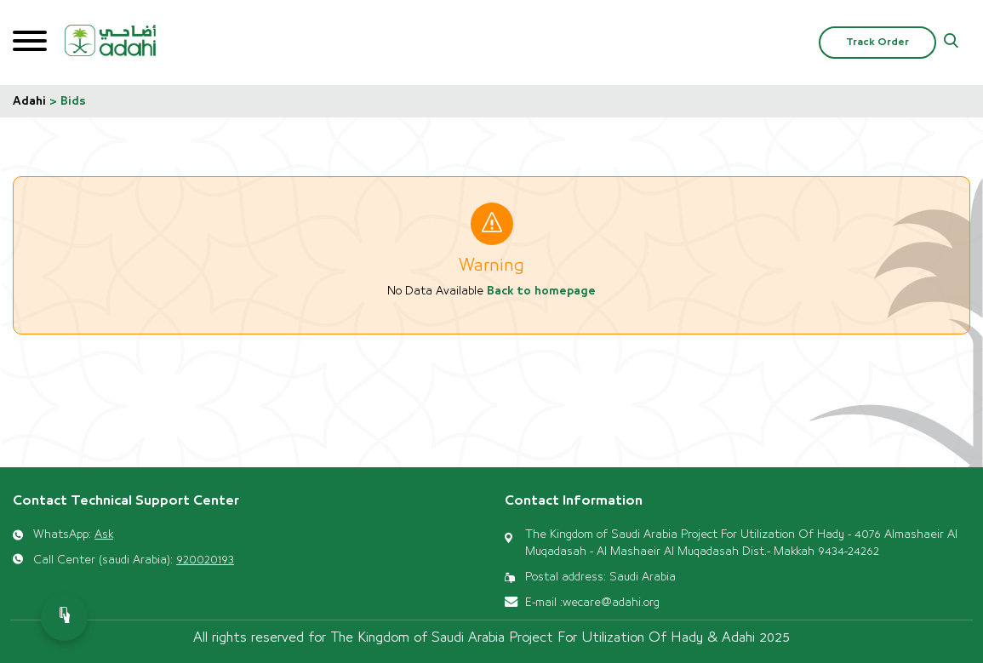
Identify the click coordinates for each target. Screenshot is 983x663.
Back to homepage (541, 291)
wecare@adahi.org (611, 602)
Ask (103, 534)
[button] (951, 43)
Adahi (29, 101)
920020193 (205, 560)
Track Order (877, 42)
